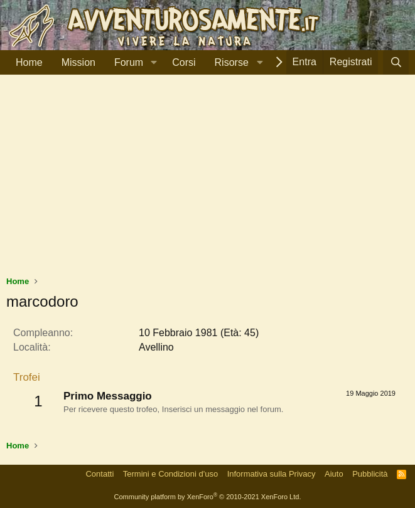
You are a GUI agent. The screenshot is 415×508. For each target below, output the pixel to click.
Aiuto (334, 474)
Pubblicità (369, 474)
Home (29, 62)
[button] (153, 63)
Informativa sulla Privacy (271, 474)
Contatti (99, 474)
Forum (128, 62)
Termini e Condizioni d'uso (170, 474)
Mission (78, 62)
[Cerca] (396, 62)
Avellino (156, 347)
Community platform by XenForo (207, 496)
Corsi (183, 62)
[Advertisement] (207, 181)
